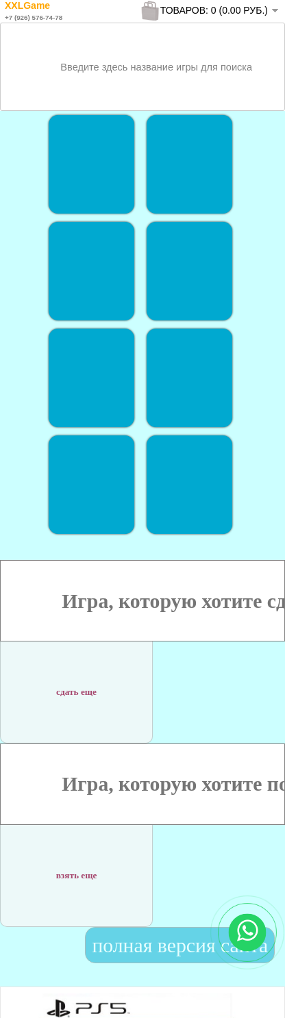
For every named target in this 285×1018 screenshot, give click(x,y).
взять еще (76, 868)
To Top (249, 993)
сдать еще (76, 685)
